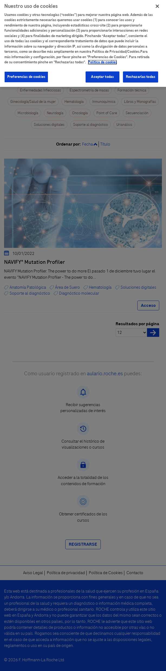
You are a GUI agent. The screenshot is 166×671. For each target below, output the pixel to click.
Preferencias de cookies (26, 73)
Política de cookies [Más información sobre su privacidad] (102, 59)
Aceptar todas (102, 73)
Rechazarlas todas (140, 73)
